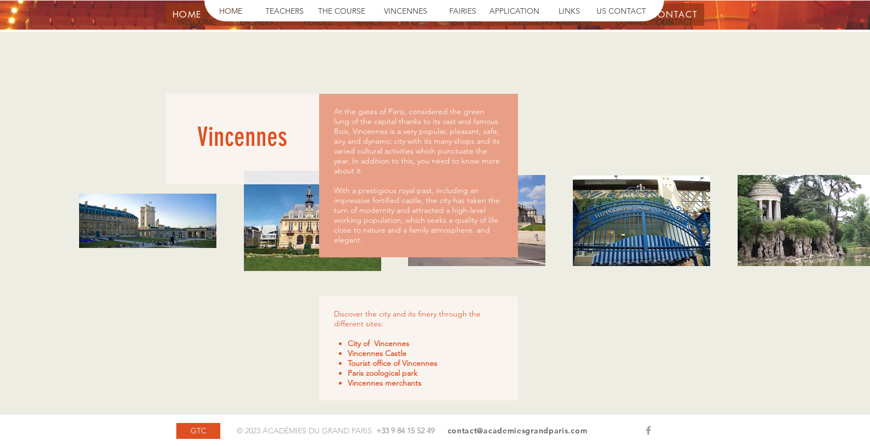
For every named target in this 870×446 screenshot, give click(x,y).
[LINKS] (569, 11)
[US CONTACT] (621, 11)
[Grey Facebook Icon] (648, 430)
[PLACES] (317, 22)
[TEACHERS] (284, 11)
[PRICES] (413, 22)
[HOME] (231, 11)
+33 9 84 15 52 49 (405, 431)
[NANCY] (368, 22)
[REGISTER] (464, 22)
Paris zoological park (382, 373)
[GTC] (198, 431)
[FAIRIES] (462, 11)
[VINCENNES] (405, 11)
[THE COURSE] (341, 11)
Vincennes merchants (384, 383)
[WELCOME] (196, 22)
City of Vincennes (378, 343)
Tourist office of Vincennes (392, 363)
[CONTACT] (674, 22)
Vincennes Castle (377, 353)
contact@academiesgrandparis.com (518, 431)
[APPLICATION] (514, 11)
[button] (625, 22)
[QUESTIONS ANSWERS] (550, 22)
